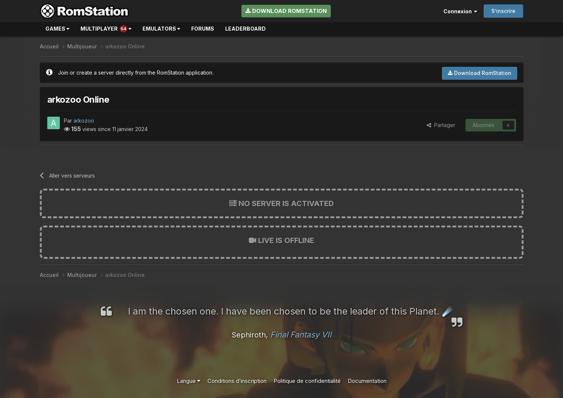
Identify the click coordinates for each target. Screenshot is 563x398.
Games (57, 28)
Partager (441, 125)
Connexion (460, 11)
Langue (188, 380)
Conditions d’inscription (237, 380)
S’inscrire (503, 11)
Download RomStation (286, 10)
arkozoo (83, 120)
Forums (202, 28)
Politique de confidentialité (307, 380)
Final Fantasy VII (301, 334)
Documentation (367, 380)
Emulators (161, 28)
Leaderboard (245, 28)
